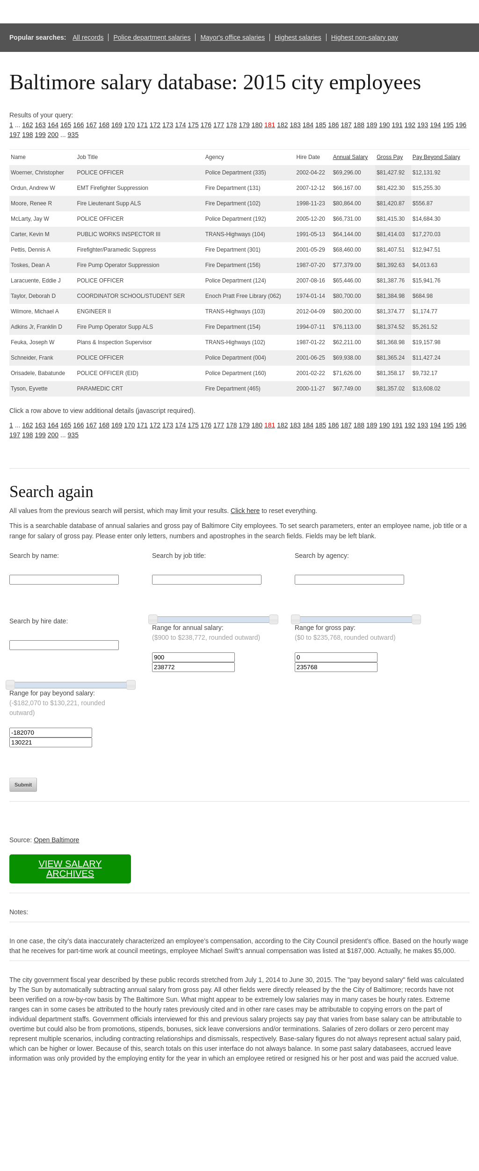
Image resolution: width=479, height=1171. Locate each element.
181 (269, 125)
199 (40, 134)
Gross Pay (390, 157)
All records (88, 37)
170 (129, 125)
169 (116, 125)
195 (448, 125)
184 (308, 125)
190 (384, 125)
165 (65, 125)
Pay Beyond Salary (436, 157)
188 (359, 125)
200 (53, 134)
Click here (245, 510)
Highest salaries (298, 37)
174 (180, 125)
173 (167, 125)
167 (91, 125)
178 (231, 125)
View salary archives (70, 869)
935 (73, 134)
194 (435, 125)
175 (193, 125)
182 (282, 125)
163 (40, 125)
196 (461, 125)
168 (104, 125)
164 (53, 125)
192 (410, 125)
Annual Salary (350, 157)
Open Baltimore (56, 840)
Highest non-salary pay (364, 37)
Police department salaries (151, 37)
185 (320, 125)
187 (346, 125)
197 (14, 134)
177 (218, 125)
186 (333, 125)
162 (27, 125)
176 (206, 125)
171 (142, 125)
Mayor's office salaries (232, 37)
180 (257, 125)
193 (422, 125)
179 (244, 125)
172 (155, 125)
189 (371, 125)
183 (295, 125)
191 (397, 125)
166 (78, 125)
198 (27, 134)
